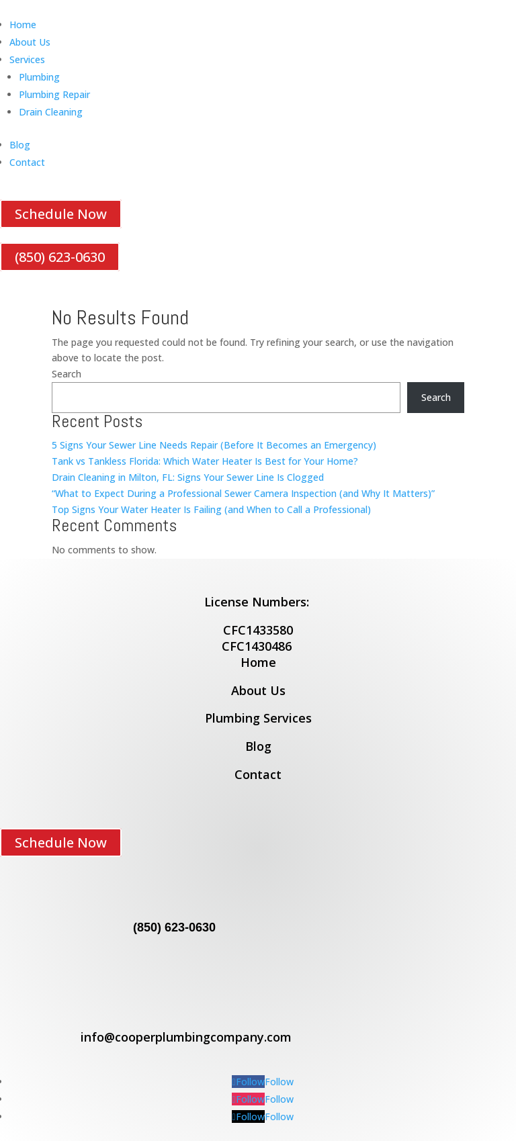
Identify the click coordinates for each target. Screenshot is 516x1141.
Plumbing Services (258, 718)
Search (66, 373)
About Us (29, 42)
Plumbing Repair (54, 94)
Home (22, 24)
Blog (19, 144)
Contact (27, 162)
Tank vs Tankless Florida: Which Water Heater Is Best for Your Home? (205, 461)
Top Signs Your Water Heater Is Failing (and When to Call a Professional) (211, 509)
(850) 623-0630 (60, 257)
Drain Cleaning (51, 111)
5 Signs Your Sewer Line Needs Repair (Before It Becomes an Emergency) (214, 445)
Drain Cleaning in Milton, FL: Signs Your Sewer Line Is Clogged (188, 477)
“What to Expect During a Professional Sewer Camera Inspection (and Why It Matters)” (243, 493)
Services (27, 59)
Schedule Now (61, 214)
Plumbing (39, 77)
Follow (279, 1081)
